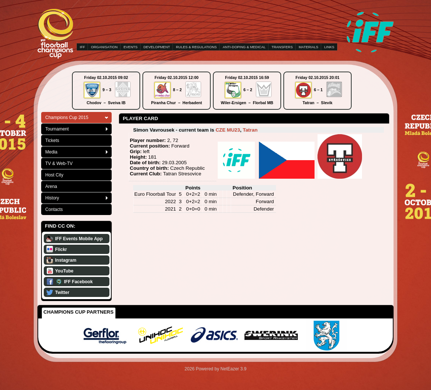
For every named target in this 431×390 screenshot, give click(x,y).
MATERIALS (308, 47)
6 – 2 (247, 89)
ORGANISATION (104, 47)
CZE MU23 (228, 130)
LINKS (329, 47)
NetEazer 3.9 (233, 368)
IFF (82, 47)
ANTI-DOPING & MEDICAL (244, 47)
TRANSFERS (282, 47)
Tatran (250, 130)
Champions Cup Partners (78, 312)
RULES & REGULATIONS (196, 47)
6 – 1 (318, 89)
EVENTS (131, 47)
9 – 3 (106, 89)
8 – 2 (177, 89)
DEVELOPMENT (157, 47)
